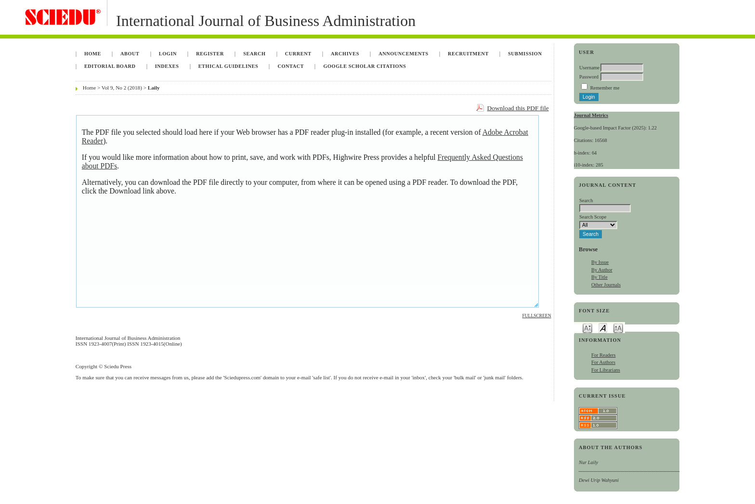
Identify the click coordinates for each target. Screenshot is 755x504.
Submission (525, 53)
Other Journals (606, 284)
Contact (290, 66)
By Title (599, 277)
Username (589, 67)
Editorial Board (110, 66)
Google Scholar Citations (364, 66)
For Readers (603, 355)
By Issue (600, 262)
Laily (154, 87)
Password (589, 76)
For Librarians (605, 370)
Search (254, 53)
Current (298, 53)
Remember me (605, 87)
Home (92, 53)
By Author (601, 269)
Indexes (167, 66)
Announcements (403, 53)
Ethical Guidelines (228, 66)
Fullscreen (536, 315)
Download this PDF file (518, 108)
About (130, 53)
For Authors (603, 362)
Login (168, 53)
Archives (345, 53)
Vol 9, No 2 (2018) (122, 87)
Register (210, 53)
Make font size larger (618, 327)
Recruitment (468, 53)
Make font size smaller (587, 327)
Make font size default (603, 327)
